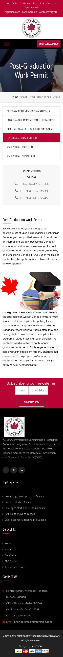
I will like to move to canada (20, 513)
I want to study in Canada (18, 502)
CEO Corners (11, 561)
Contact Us (51, 3)
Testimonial (25, 3)
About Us (10, 549)
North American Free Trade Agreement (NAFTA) (30, 129)
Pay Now (35, 7)
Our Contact (11, 555)
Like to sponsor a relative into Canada (25, 519)
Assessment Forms (15, 567)
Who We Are (12, 3)
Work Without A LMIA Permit (21, 155)
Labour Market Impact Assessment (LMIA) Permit (31, 120)
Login (26, 7)
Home (14, 97)
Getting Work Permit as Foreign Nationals (28, 111)
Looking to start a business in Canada (25, 508)
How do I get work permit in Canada (24, 496)
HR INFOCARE (37, 646)
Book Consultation (48, 43)
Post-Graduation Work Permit (22, 138)
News (35, 3)
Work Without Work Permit (20, 146)
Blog (42, 3)
